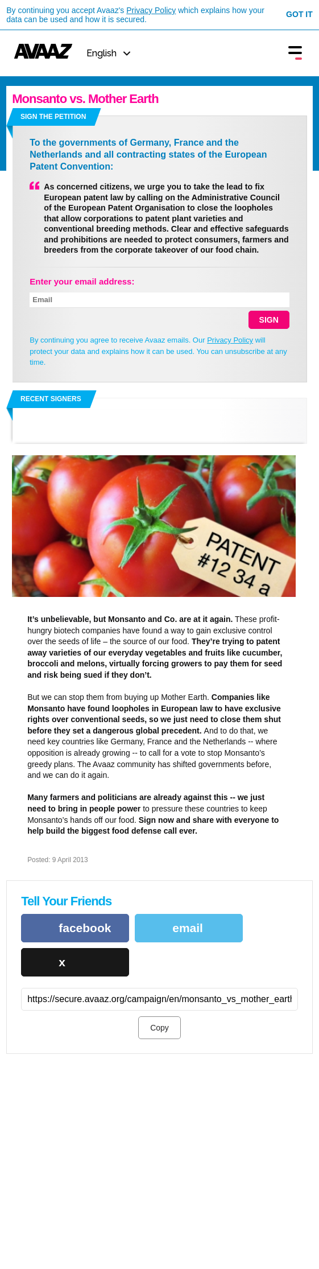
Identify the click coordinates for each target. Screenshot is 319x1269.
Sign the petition (53, 117)
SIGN (269, 319)
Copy (159, 1027)
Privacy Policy (151, 10)
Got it (299, 14)
